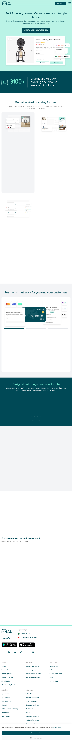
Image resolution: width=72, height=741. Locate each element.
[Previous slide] (39, 418)
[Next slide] (33, 418)
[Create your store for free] (36, 30)
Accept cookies (36, 733)
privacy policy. (57, 728)
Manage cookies (36, 738)
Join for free (61, 3)
